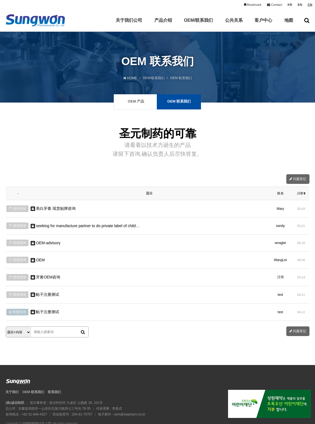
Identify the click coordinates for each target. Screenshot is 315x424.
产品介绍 (163, 24)
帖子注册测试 (45, 283)
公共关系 (234, 24)
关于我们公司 (129, 24)
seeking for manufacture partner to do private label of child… (85, 223)
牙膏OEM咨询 (45, 268)
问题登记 (297, 179)
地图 (288, 24)
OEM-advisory (46, 238)
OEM (38, 253)
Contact (274, 5)
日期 (301, 193)
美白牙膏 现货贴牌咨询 (53, 207)
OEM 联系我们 (33, 377)
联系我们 (54, 377)
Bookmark (252, 5)
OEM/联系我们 (198, 24)
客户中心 (263, 24)
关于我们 (12, 377)
